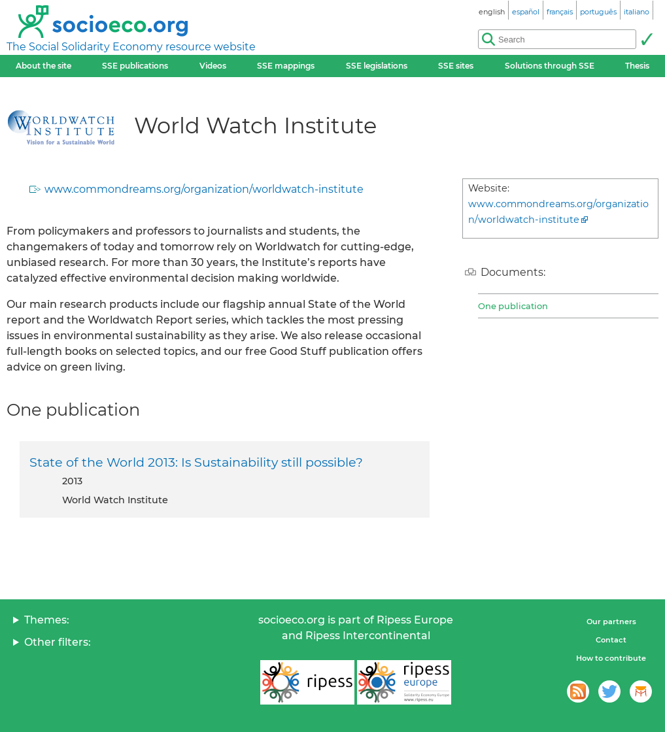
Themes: (46, 620)
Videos (212, 66)
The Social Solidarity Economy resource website (131, 47)
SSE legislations (376, 66)
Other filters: (57, 642)
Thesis (637, 66)
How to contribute (611, 658)
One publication (513, 306)
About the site (43, 66)
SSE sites (455, 66)
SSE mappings (286, 66)
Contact (611, 639)
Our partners (611, 621)
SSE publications (135, 66)
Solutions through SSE (549, 66)
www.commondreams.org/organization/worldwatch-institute (204, 189)
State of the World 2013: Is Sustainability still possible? (196, 462)
